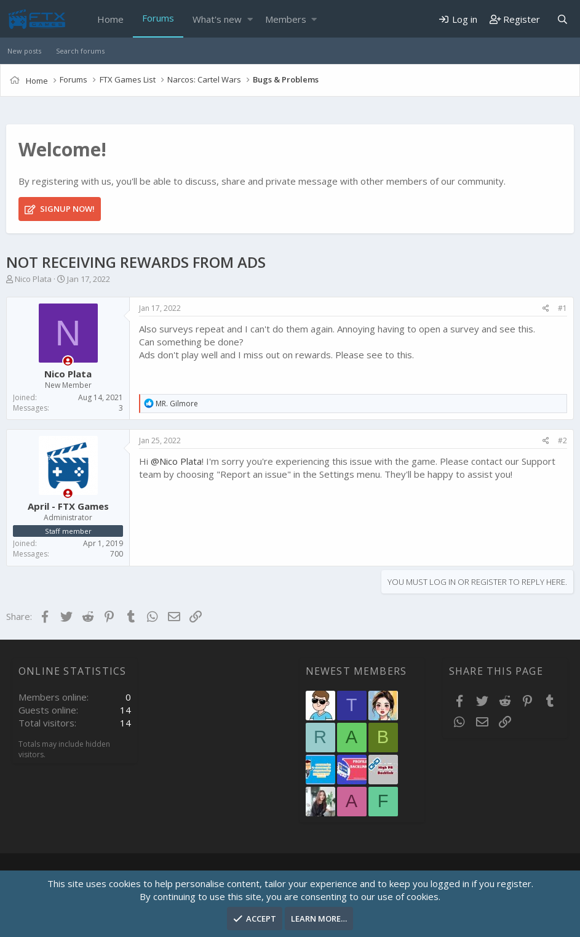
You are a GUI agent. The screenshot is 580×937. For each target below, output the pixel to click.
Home (110, 19)
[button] (250, 19)
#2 (562, 440)
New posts (24, 50)
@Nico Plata (176, 461)
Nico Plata (33, 278)
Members (285, 19)
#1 (562, 308)
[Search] (562, 19)
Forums (158, 18)
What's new (217, 19)
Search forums (80, 50)
